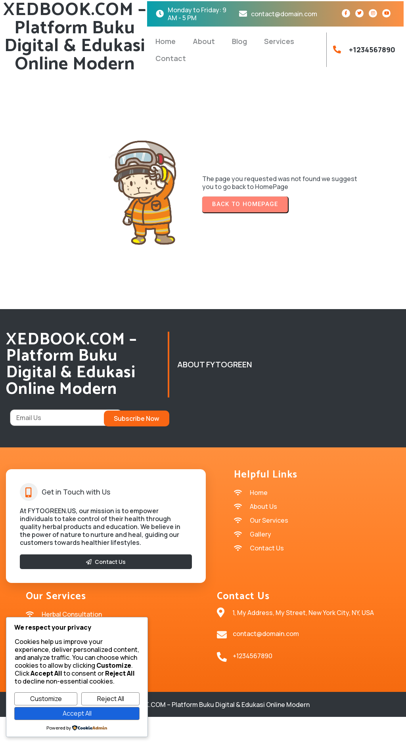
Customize (46, 698)
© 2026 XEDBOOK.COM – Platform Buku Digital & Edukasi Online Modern (203, 733)
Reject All (110, 698)
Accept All (77, 713)
